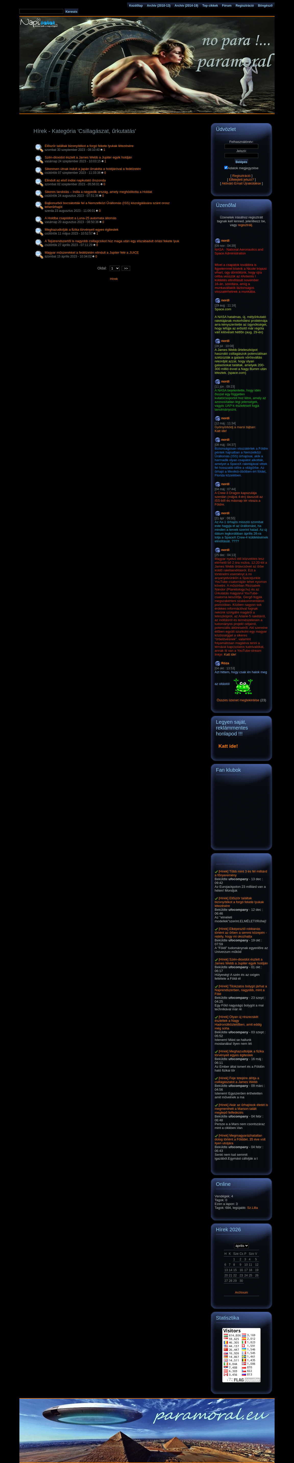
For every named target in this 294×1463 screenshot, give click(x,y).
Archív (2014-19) (186, 5)
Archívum (241, 1292)
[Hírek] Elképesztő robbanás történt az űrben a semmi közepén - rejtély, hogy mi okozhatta (241, 932)
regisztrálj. (245, 225)
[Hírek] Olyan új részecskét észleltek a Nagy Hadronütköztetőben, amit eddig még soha (238, 1022)
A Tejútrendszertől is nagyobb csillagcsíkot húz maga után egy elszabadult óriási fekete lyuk (112, 241)
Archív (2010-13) (158, 5)
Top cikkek (210, 5)
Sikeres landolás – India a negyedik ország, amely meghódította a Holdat (98, 192)
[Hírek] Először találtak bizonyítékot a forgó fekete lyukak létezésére (239, 902)
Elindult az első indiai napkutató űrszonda (75, 180)
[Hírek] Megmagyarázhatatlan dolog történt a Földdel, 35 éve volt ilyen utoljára (240, 1139)
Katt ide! (221, 431)
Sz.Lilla (252, 1208)
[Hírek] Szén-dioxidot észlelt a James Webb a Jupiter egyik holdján (241, 961)
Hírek (114, 279)
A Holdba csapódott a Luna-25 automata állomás (80, 218)
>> (126, 268)
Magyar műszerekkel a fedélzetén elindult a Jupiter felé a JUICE (92, 252)
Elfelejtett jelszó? (241, 179)
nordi (225, 240)
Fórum (226, 5)
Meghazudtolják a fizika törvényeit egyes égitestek (81, 229)
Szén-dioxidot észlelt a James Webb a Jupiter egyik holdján (88, 157)
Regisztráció (245, 5)
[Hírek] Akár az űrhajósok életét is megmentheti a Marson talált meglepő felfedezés (241, 1108)
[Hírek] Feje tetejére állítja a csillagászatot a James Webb (237, 1080)
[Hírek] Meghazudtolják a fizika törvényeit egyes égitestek (239, 1053)
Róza (225, 663)
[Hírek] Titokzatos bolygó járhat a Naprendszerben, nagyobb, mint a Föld (241, 990)
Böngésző (265, 5)
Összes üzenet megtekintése (238, 700)
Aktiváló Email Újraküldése (241, 183)
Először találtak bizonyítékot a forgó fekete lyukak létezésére (89, 146)
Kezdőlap (136, 5)
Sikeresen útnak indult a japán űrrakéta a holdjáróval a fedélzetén (93, 169)
